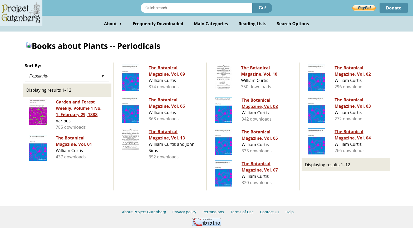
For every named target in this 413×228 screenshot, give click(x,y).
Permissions (213, 211)
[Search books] (196, 8)
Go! (262, 8)
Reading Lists (253, 24)
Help (290, 211)
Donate (393, 8)
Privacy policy (184, 211)
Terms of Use (242, 211)
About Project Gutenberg (144, 211)
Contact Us (269, 211)
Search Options (293, 24)
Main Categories (211, 24)
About (113, 23)
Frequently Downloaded (158, 24)
